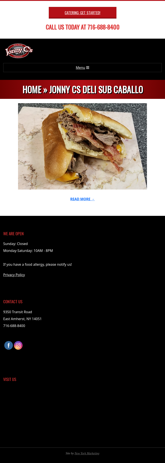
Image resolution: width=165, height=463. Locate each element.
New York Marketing (87, 453)
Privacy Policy (14, 274)
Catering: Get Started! (82, 12)
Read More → (82, 199)
